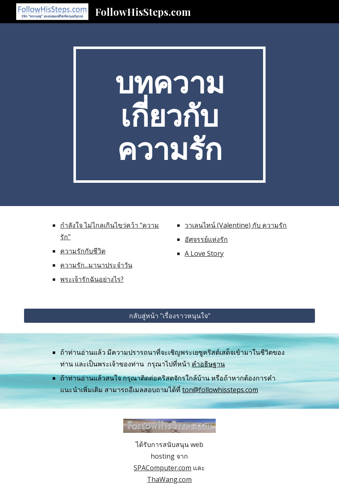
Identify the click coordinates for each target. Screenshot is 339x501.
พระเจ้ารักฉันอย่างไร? (92, 279)
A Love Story (204, 253)
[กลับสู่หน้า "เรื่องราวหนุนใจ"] (169, 316)
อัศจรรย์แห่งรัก (206, 239)
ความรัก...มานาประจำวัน (96, 265)
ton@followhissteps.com (220, 389)
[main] (169, 115)
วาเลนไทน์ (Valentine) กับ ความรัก (236, 225)
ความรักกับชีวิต (82, 250)
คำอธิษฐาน (208, 363)
